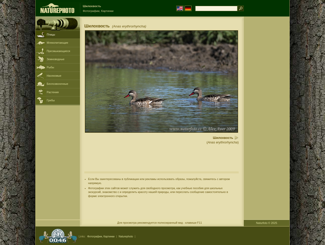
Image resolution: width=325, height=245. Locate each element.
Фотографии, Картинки (101, 236)
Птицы (51, 34)
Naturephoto (126, 236)
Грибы (51, 100)
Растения (53, 92)
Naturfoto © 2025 (266, 222)
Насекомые (54, 75)
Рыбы (50, 67)
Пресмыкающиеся (58, 51)
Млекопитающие (57, 42)
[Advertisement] (266, 98)
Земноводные (55, 59)
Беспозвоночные (57, 83)
